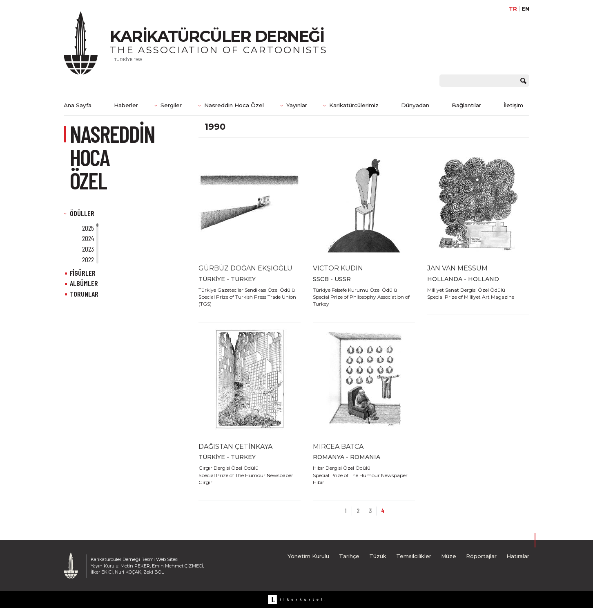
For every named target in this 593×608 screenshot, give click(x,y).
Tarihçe (349, 556)
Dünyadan (415, 105)
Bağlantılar (466, 105)
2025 (88, 227)
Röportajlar (481, 556)
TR (513, 8)
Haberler (126, 105)
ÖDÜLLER (82, 213)
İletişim (513, 105)
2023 (88, 248)
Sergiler (171, 105)
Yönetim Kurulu (308, 556)
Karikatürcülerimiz (354, 105)
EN (525, 8)
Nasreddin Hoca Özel (234, 105)
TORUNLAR (84, 293)
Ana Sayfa (77, 105)
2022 (88, 259)
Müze (448, 556)
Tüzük (377, 556)
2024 (88, 238)
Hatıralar (517, 556)
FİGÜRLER (83, 272)
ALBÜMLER (84, 283)
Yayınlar (296, 105)
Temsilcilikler (413, 556)
